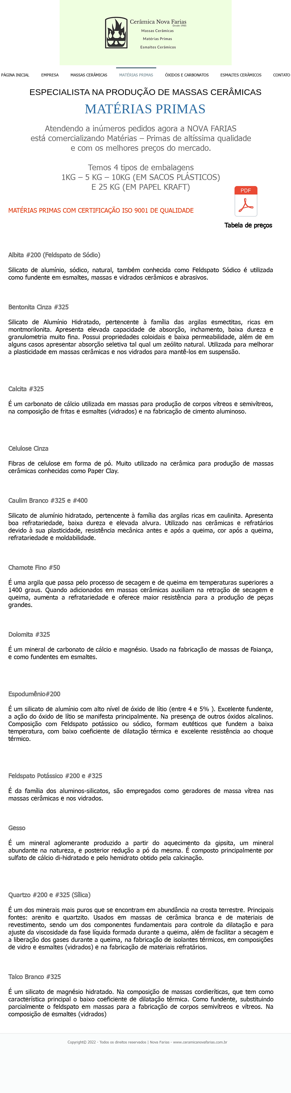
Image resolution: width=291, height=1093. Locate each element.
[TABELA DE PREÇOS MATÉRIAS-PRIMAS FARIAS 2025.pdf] (246, 202)
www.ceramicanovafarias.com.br (200, 1042)
